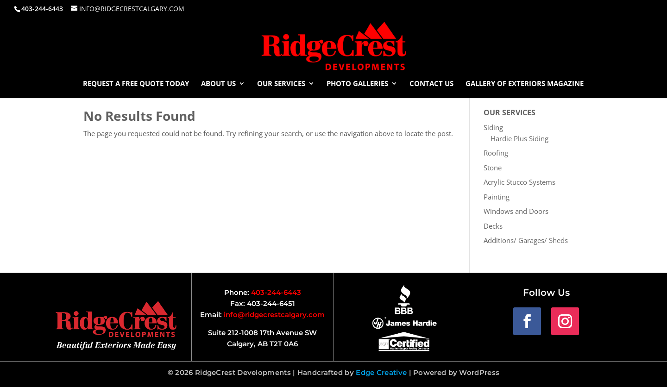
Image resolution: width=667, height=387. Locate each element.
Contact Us (431, 84)
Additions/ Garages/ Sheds (526, 240)
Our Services (281, 84)
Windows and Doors (516, 211)
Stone (493, 167)
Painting (497, 196)
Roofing (496, 152)
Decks (493, 226)
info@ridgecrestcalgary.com (274, 314)
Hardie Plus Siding (519, 138)
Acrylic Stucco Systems (519, 182)
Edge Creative (381, 372)
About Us (218, 84)
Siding (493, 127)
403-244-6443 (276, 292)
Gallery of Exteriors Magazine (525, 84)
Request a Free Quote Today (136, 84)
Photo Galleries (357, 84)
